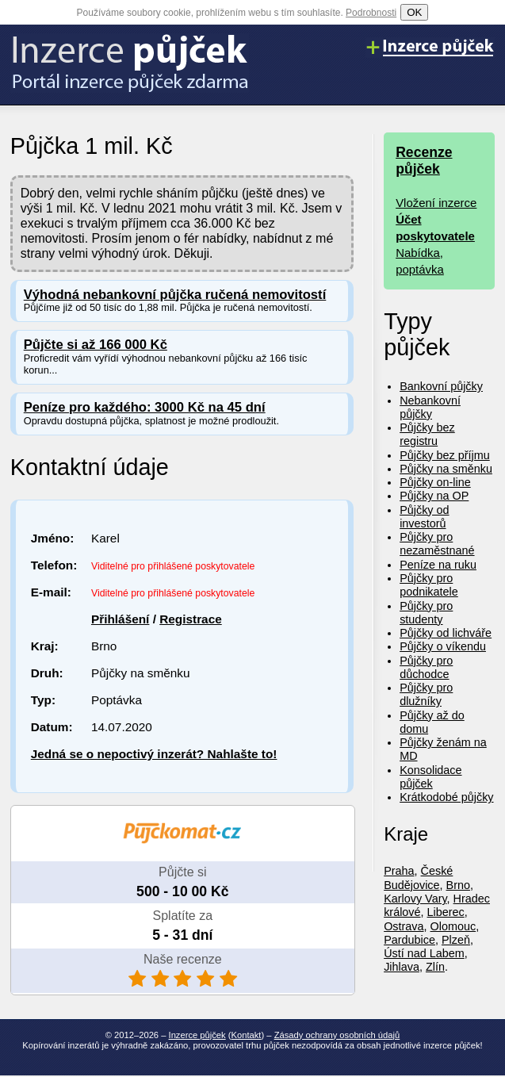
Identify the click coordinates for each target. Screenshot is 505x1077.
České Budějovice (418, 877)
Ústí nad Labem (424, 953)
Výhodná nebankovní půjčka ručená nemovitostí (175, 294)
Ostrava (403, 926)
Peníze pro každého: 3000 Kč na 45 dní (145, 407)
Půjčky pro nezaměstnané (437, 544)
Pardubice (409, 939)
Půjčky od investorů (424, 517)
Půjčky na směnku (446, 468)
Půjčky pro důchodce (426, 667)
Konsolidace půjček (430, 777)
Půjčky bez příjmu (445, 455)
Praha (399, 870)
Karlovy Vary (415, 898)
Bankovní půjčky (441, 386)
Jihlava (401, 966)
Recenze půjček (424, 160)
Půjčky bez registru (427, 434)
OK (414, 12)
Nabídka (418, 252)
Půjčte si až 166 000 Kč (95, 344)
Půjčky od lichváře (446, 633)
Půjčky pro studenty (426, 613)
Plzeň (456, 939)
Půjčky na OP (434, 495)
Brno (458, 885)
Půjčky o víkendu (443, 646)
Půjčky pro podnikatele (429, 585)
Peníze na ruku (438, 564)
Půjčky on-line (435, 482)
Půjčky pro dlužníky (426, 694)
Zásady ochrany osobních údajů (337, 1035)
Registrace (190, 619)
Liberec (446, 912)
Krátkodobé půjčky (446, 797)
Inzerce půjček (197, 1035)
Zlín (435, 966)
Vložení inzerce (436, 202)
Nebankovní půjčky (430, 407)
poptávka (420, 269)
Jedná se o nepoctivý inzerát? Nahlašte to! (154, 754)
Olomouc (453, 926)
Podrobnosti (371, 12)
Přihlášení (120, 619)
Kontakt (246, 1035)
